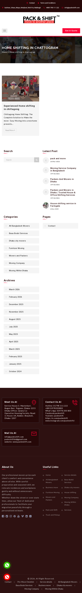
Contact (32, 3)
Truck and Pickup (53, 515)
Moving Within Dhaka (18, 270)
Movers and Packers (18, 256)
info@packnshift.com (72, 8)
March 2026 (14, 289)
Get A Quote (71, 31)
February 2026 (15, 297)
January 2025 (15, 364)
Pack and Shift (51, 510)
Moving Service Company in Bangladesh (63, 169)
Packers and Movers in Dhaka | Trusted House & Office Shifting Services (63, 192)
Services (67, 510)
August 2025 (15, 319)
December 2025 (16, 304)
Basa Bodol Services (18, 233)
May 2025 (13, 334)
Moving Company (17, 263)
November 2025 (16, 312)
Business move (52, 487)
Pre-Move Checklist (25, 582)
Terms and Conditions (48, 3)
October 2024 (15, 371)
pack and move (58, 158)
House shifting (70, 492)
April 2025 (13, 342)
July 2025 (13, 327)
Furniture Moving (16, 248)
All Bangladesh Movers (19, 226)
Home (4, 52)
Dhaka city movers (17, 241)
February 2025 (15, 356)
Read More (10, 130)
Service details (70, 475)
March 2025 (14, 349)
